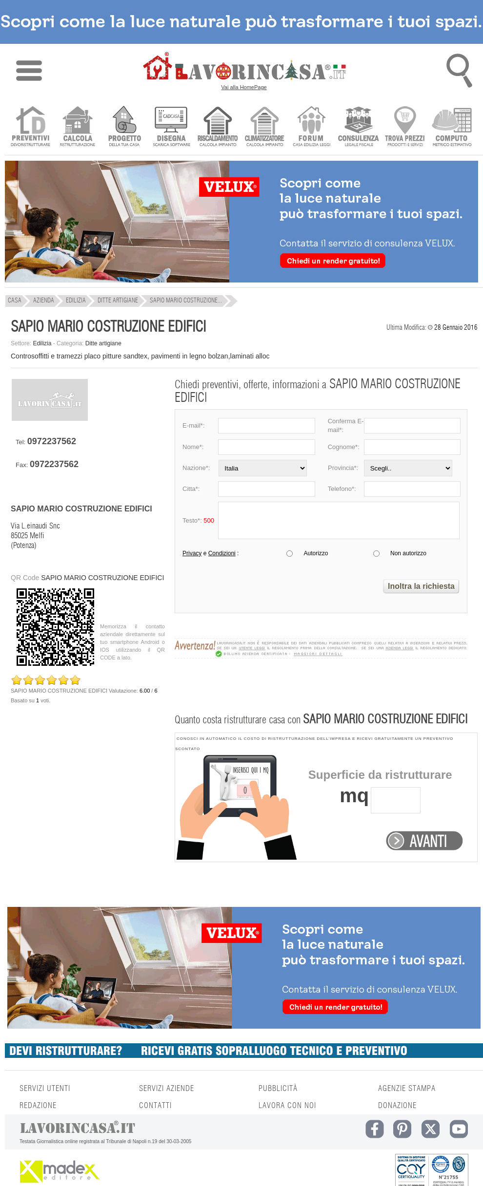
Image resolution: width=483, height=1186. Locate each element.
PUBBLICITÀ (278, 1088)
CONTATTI (155, 1106)
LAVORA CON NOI (287, 1106)
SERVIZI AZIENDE (166, 1088)
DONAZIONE (397, 1106)
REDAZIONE (38, 1106)
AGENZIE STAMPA (407, 1088)
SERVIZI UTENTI (45, 1088)
